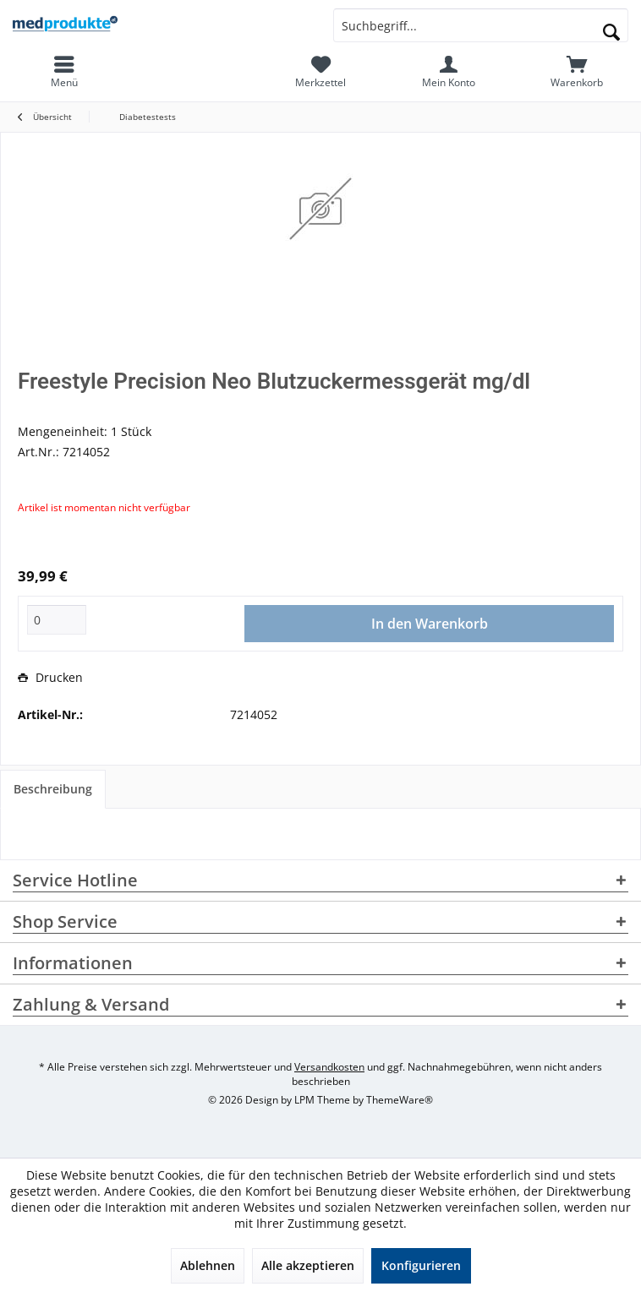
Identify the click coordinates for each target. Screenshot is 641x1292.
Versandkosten (329, 1067)
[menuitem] (576, 71)
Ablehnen (207, 1265)
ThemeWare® (399, 1100)
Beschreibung (53, 789)
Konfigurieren (421, 1265)
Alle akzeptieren (307, 1265)
